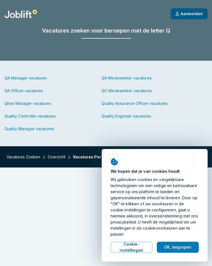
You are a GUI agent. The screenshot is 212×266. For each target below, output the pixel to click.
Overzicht (56, 157)
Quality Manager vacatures (29, 128)
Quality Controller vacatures (30, 116)
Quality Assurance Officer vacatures (134, 103)
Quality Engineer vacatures (126, 116)
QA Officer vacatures (23, 90)
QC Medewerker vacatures (126, 90)
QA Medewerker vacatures (126, 78)
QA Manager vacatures (25, 78)
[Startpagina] (20, 13)
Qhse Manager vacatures (27, 103)
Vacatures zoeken (23, 157)
